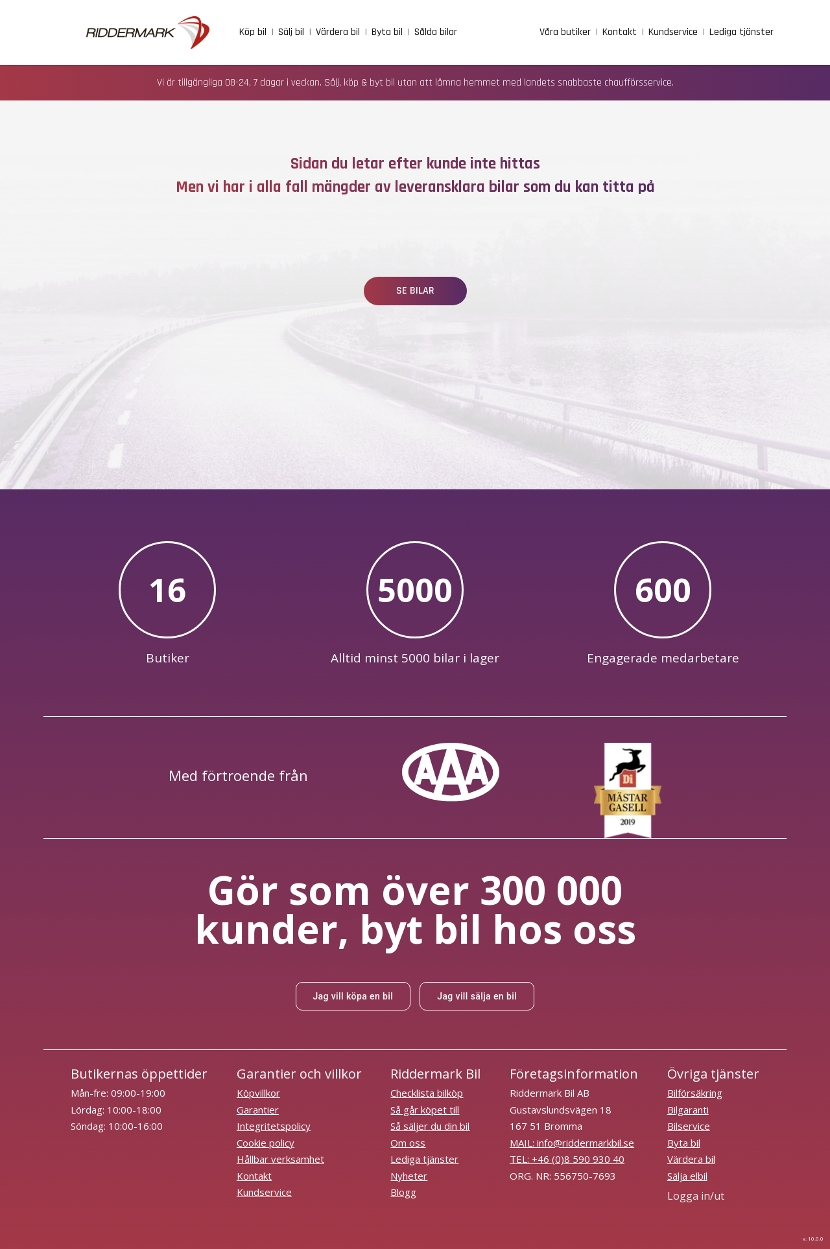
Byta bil (683, 1142)
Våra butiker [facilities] (565, 32)
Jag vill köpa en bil (353, 996)
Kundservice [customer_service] (673, 32)
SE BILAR (415, 291)
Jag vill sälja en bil (477, 996)
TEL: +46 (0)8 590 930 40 (567, 1158)
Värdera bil (691, 1158)
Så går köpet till (424, 1109)
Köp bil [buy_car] (253, 32)
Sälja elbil (687, 1175)
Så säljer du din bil (429, 1125)
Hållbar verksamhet (280, 1158)
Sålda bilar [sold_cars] (435, 32)
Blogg (403, 1191)
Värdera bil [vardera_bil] (338, 32)
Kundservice (264, 1191)
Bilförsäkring (694, 1092)
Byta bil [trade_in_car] (387, 32)
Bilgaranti (688, 1109)
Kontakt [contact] (619, 32)
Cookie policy (265, 1142)
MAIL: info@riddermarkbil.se (572, 1142)
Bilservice (688, 1125)
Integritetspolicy (274, 1125)
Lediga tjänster (424, 1158)
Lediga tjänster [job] (741, 32)
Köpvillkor (258, 1092)
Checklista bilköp (426, 1092)
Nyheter (408, 1175)
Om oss (407, 1142)
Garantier (258, 1109)
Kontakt (254, 1175)
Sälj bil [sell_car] (291, 32)
